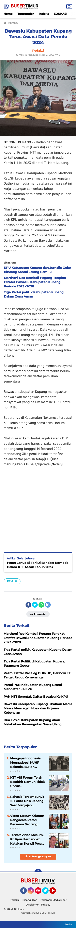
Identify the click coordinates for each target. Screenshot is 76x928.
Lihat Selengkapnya (38, 856)
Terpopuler (25, 14)
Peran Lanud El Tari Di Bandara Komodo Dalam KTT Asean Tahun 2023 (38, 565)
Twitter (47, 892)
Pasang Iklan (29, 899)
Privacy (45, 904)
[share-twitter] (35, 605)
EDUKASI (60, 14)
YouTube (55, 892)
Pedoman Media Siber (53, 899)
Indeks (44, 14)
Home (8, 14)
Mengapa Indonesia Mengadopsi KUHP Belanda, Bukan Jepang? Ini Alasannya (27, 762)
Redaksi (14, 899)
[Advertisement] (38, 506)
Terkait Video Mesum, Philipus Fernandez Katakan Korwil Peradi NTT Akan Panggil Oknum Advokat (27, 839)
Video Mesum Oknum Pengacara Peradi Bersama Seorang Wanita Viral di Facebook (27, 820)
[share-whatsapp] (41, 605)
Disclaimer (32, 904)
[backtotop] (38, 872)
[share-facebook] (28, 605)
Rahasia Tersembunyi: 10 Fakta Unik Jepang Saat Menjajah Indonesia (27, 801)
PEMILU (12, 581)
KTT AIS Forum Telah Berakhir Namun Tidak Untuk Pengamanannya (27, 782)
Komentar (38, 614)
